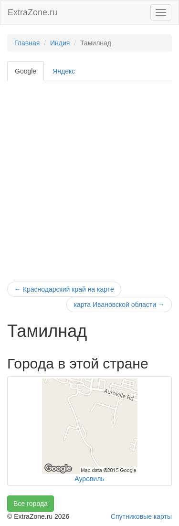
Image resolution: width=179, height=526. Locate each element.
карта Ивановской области (119, 304)
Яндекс (64, 71)
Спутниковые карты (141, 516)
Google (25, 71)
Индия (60, 43)
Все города (30, 503)
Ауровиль (89, 479)
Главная (27, 43)
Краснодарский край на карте (64, 289)
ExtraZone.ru (32, 12)
